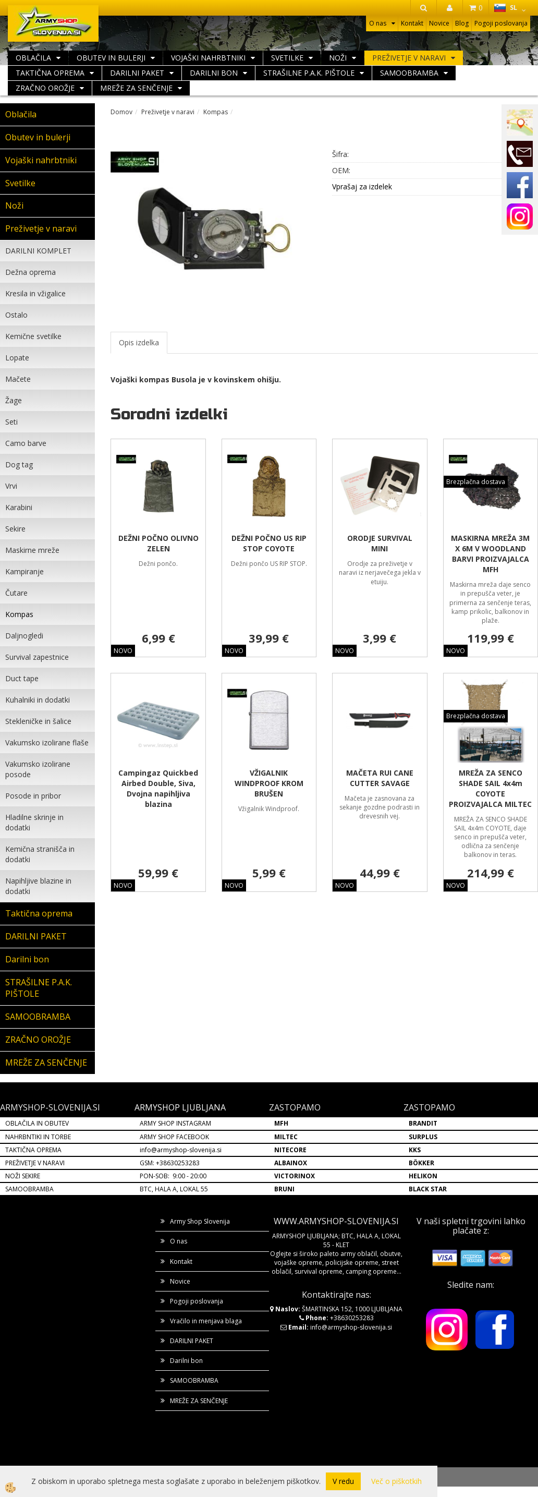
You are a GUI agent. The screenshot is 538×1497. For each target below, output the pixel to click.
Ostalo (16, 315)
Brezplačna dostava (475, 481)
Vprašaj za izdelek (362, 186)
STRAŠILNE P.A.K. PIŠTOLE (308, 73)
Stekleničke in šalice (38, 721)
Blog (462, 23)
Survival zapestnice (37, 657)
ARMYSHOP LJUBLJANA (180, 1107)
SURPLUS (423, 1136)
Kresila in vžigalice (35, 293)
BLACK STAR (428, 1189)
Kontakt (412, 23)
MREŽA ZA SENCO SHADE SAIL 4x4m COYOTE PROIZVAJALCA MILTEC (490, 788)
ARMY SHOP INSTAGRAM (175, 1123)
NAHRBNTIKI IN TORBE (38, 1136)
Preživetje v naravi (409, 58)
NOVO (123, 650)
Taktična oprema (50, 73)
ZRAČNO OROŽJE (45, 88)
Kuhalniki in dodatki (37, 700)
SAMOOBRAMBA (409, 73)
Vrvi (11, 486)
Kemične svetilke (33, 336)
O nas (377, 23)
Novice (439, 23)
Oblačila (33, 58)
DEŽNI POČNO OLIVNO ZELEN (158, 543)
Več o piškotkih (396, 1481)
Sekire (15, 529)
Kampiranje (24, 571)
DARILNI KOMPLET (38, 251)
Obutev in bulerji (111, 58)
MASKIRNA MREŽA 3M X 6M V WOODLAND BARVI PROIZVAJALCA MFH (490, 553)
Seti (11, 422)
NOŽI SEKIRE (22, 1176)
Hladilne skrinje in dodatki (34, 822)
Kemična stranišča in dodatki (40, 854)
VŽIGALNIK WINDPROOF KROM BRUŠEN (269, 783)
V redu (343, 1481)
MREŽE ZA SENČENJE (136, 88)
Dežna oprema (30, 272)
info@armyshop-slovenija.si (181, 1149)
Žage (13, 400)
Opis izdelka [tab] (139, 342)
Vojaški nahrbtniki (208, 58)
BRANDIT (423, 1123)
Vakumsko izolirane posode (37, 769)
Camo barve (25, 443)
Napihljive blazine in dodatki (38, 886)
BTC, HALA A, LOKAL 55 (174, 1189)
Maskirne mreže (32, 550)
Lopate (17, 358)
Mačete (18, 379)
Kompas (19, 614)
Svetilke (287, 58)
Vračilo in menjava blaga (206, 1321)
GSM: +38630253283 (170, 1162)
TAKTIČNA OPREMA (33, 1149)
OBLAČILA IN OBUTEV (37, 1123)
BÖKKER (421, 1162)
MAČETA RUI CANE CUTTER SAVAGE (379, 778)
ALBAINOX (290, 1162)
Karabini (18, 507)
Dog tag (19, 464)
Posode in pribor (33, 796)
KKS (415, 1149)
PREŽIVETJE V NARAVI (35, 1162)
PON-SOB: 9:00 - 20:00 (173, 1176)
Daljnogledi (24, 636)
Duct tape (22, 678)
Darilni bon (214, 73)
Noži (338, 58)
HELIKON (423, 1176)
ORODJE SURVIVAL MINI (379, 543)
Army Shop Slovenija (200, 1221)
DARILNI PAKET (137, 73)
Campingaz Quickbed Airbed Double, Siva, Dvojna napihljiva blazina (158, 788)
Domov (121, 111)
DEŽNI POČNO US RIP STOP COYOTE (269, 543)
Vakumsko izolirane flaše (47, 742)
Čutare (16, 593)
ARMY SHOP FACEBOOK (174, 1136)
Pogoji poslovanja (501, 23)
